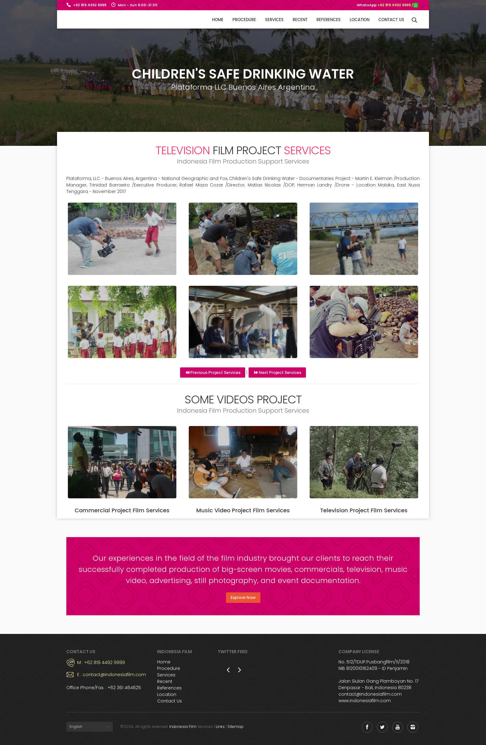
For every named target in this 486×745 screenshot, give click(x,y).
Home (217, 20)
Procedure (244, 20)
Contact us (391, 20)
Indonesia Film (183, 726)
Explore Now (243, 597)
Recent (300, 20)
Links (220, 726)
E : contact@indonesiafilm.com (111, 674)
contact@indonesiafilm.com (370, 694)
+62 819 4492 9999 (89, 4)
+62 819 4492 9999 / (398, 4)
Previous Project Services (215, 372)
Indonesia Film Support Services (88, 19)
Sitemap (236, 726)
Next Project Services (280, 372)
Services (274, 20)
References (328, 20)
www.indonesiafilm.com (364, 701)
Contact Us (169, 701)
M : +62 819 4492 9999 (101, 662)
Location (359, 20)
